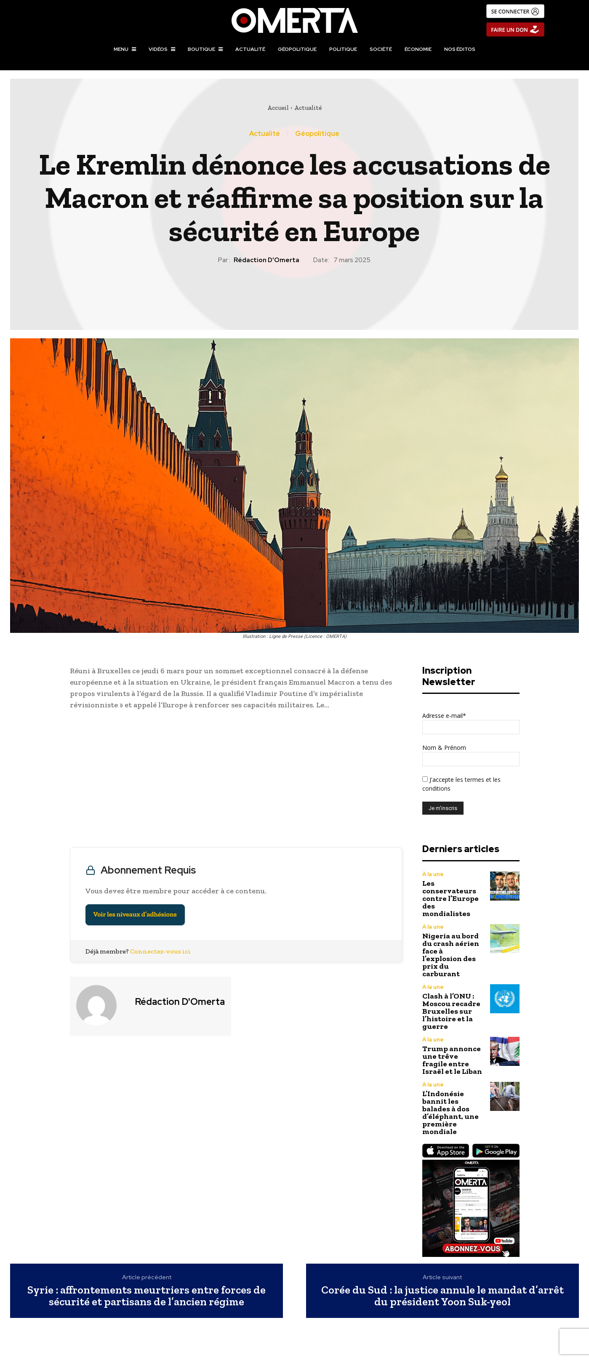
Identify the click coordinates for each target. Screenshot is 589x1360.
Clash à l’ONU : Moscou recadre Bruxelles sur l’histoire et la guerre (451, 1011)
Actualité (308, 108)
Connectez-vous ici (160, 951)
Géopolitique (317, 133)
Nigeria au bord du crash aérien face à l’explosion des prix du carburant (450, 954)
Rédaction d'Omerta (266, 260)
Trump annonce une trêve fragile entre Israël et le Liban (452, 1060)
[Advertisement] (236, 780)
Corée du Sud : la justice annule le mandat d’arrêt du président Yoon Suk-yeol (442, 1296)
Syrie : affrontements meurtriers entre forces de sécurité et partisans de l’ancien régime (146, 1296)
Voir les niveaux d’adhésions (135, 915)
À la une (433, 874)
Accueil (278, 108)
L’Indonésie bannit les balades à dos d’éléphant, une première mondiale (450, 1112)
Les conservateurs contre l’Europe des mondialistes (450, 898)
